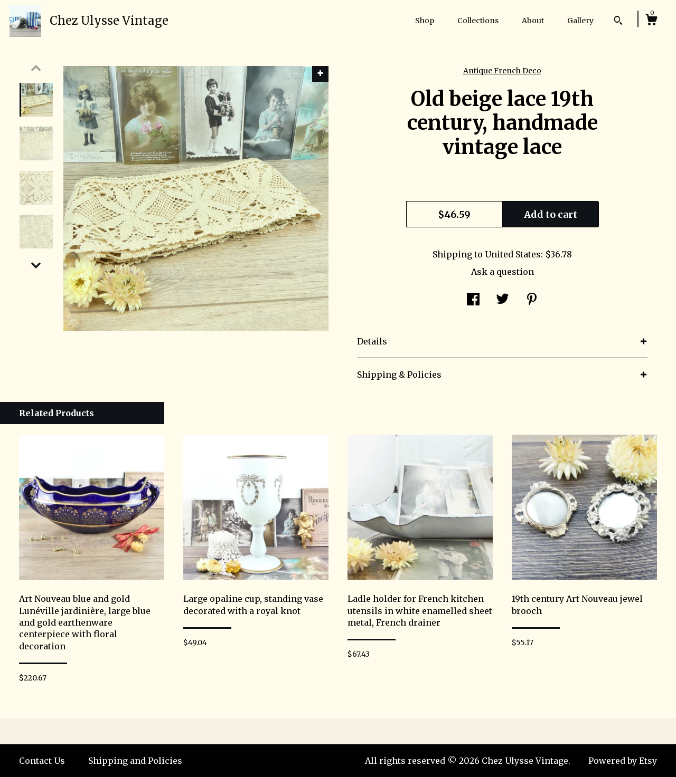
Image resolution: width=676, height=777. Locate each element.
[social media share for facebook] (473, 300)
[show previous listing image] (36, 68)
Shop (424, 20)
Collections (478, 20)
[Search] (618, 21)
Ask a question (502, 271)
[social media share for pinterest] (531, 300)
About (533, 20)
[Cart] (651, 21)
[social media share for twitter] (502, 300)
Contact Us (42, 760)
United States (513, 254)
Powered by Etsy (622, 760)
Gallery (580, 20)
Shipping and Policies (135, 760)
